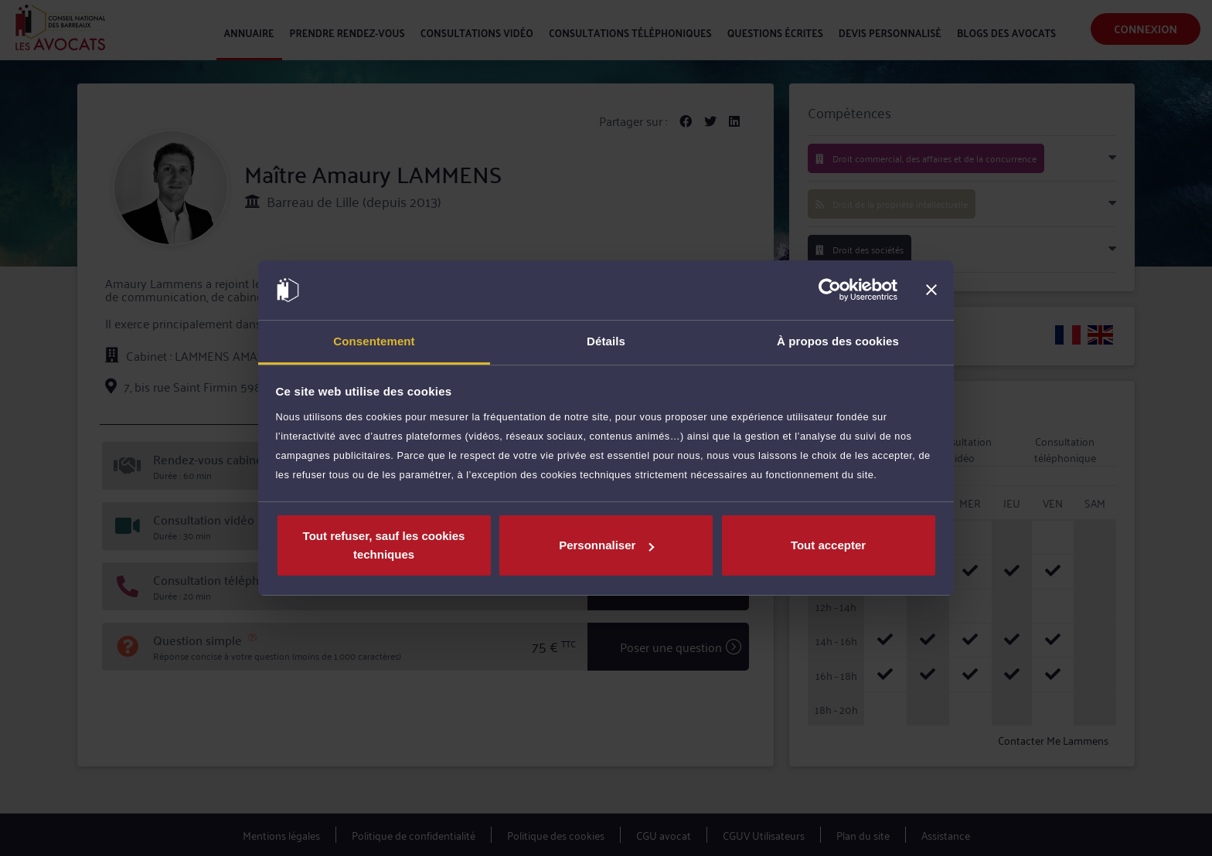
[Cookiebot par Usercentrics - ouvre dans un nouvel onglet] (829, 290)
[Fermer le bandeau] (931, 290)
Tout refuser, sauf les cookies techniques (384, 545)
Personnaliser (606, 545)
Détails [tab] (606, 341)
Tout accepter (828, 545)
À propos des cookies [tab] (838, 341)
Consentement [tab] (373, 341)
